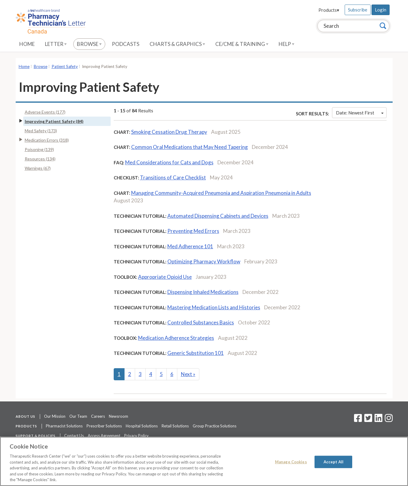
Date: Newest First (360, 112)
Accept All (333, 461)
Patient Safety (65, 66)
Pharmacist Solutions (64, 425)
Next (188, 374)
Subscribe (357, 9)
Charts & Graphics (177, 44)
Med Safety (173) (41, 130)
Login (380, 9)
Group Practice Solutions (214, 425)
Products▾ (328, 10)
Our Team (78, 416)
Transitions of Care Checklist (173, 177)
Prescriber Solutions (104, 425)
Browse (89, 44)
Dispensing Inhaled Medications (203, 292)
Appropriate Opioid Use (165, 277)
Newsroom (118, 416)
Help (286, 44)
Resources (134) (40, 158)
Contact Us (74, 435)
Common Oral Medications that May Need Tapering (189, 147)
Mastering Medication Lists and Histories (213, 307)
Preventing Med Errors (193, 231)
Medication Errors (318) (47, 140)
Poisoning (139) (39, 149)
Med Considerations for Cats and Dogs (169, 162)
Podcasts (125, 44)
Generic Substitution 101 (195, 353)
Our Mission (54, 416)
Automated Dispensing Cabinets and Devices (217, 216)
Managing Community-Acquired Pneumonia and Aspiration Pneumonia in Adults (221, 193)
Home (27, 44)
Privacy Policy (136, 435)
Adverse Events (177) (45, 111)
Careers (98, 416)
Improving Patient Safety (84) (54, 121)
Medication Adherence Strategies (176, 338)
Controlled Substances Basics (200, 322)
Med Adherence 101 (190, 246)
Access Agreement (104, 435)
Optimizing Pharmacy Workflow (203, 261)
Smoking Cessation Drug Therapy (169, 132)
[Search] (383, 26)
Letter (56, 44)
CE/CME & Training (241, 44)
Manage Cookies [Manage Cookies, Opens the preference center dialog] (291, 461)
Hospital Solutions (142, 425)
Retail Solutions (175, 425)
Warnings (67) (38, 168)
